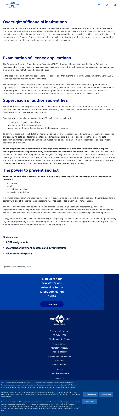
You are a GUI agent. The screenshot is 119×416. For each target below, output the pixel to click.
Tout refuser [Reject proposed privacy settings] (106, 395)
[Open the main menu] (3, 4)
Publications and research (59, 356)
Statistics (59, 360)
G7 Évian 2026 (59, 335)
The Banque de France (59, 339)
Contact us (59, 379)
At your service (60, 344)
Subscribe (52, 304)
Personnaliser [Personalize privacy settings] (89, 402)
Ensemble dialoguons (59, 331)
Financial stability (59, 352)
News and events (60, 364)
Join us (59, 369)
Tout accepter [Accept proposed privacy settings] (91, 395)
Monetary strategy (59, 348)
